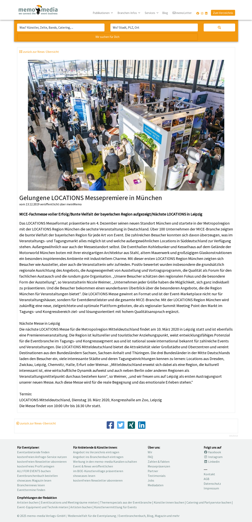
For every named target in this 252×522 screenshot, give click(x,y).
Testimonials (157, 476)
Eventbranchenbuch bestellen (37, 476)
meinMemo (74, 204)
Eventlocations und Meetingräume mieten (69, 502)
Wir (150, 452)
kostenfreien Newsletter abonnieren (42, 461)
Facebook (212, 452)
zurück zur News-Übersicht (36, 423)
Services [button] (150, 13)
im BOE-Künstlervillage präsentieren (98, 471)
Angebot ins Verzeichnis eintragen (96, 452)
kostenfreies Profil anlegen (35, 466)
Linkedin (212, 461)
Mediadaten (155, 485)
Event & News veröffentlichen (93, 466)
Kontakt (209, 474)
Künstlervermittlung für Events (115, 507)
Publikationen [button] (101, 13)
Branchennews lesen (31, 485)
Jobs (151, 480)
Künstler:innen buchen (169, 502)
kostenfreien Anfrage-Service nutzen (42, 457)
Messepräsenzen (159, 466)
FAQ (150, 457)
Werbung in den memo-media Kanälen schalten (105, 461)
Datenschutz (212, 483)
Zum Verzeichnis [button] (223, 13)
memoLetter (182, 13)
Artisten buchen (28, 502)
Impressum (211, 488)
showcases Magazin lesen (34, 480)
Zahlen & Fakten (159, 461)
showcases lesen (84, 476)
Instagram (213, 457)
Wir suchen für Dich (107, 37)
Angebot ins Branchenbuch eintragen (98, 457)
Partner (153, 471)
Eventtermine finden (31, 490)
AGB (206, 479)
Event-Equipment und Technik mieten (42, 507)
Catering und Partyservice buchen (208, 502)
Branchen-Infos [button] (127, 13)
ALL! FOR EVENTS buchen (34, 471)
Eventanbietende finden (33, 452)
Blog (165, 13)
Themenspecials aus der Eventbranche (126, 502)
